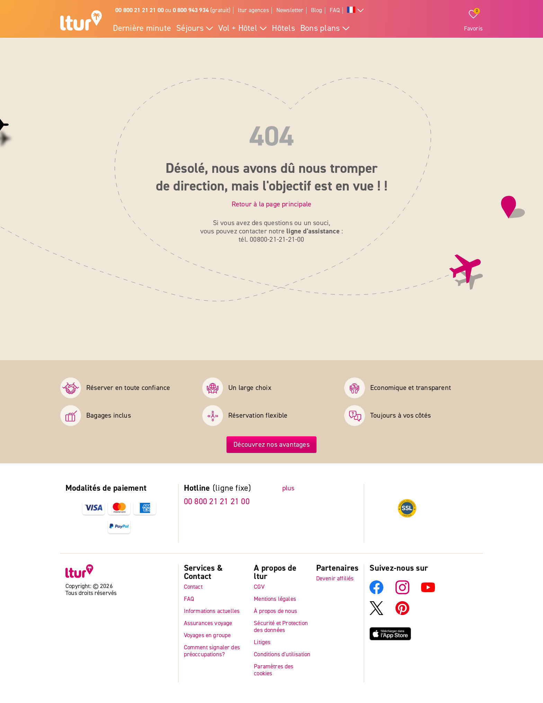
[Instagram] (402, 592)
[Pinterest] (402, 613)
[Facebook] (376, 592)
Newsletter (290, 10)
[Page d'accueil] (81, 21)
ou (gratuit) (173, 10)
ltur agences (253, 10)
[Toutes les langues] (355, 11)
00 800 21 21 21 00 (217, 501)
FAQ (335, 10)
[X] (376, 613)
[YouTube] (428, 592)
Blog (316, 10)
